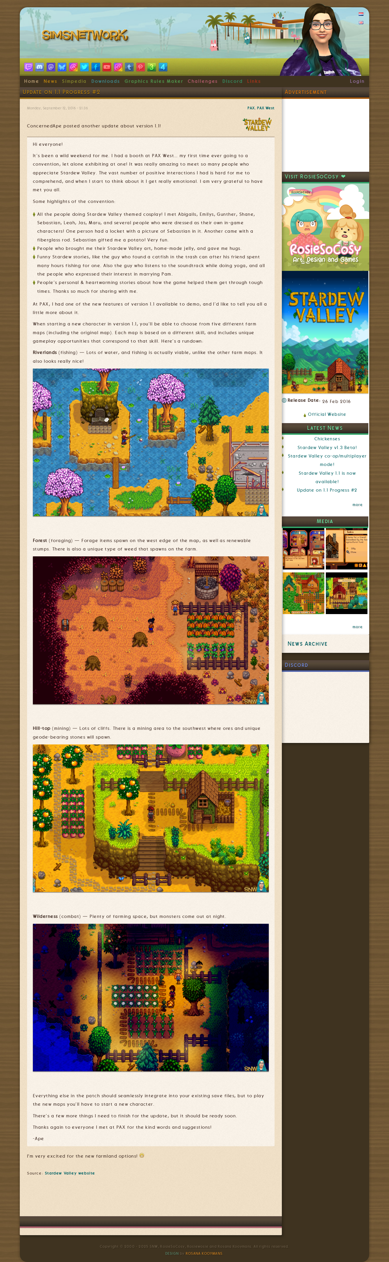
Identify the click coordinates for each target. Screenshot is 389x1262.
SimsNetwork (86, 36)
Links (254, 81)
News (50, 81)
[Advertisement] (151, 1199)
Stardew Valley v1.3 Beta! (327, 447)
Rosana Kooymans (204, 1254)
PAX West (266, 108)
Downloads (105, 81)
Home (31, 81)
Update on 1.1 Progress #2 (327, 490)
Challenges (203, 81)
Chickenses (327, 438)
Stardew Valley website (70, 1173)
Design (172, 1254)
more (358, 505)
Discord (232, 81)
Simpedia (74, 81)
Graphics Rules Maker (154, 81)
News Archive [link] (308, 643)
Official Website (327, 414)
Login (357, 81)
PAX (251, 108)
